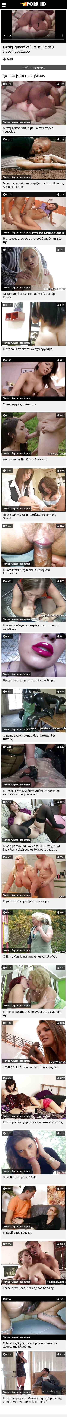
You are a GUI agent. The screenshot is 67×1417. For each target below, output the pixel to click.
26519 (10, 59)
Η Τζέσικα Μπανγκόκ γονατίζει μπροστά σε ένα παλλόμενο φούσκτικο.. (31, 792)
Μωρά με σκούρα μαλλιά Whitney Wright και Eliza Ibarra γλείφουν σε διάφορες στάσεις (31, 847)
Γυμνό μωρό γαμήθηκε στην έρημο (26, 901)
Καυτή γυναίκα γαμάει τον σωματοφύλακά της (33, 1122)
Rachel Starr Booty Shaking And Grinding (28, 1288)
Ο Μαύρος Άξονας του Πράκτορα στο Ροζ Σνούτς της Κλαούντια (30, 1344)
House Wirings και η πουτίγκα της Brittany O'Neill (29, 516)
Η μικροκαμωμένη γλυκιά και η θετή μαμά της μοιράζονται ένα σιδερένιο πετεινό (32, 1400)
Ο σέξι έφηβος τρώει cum (19, 404)
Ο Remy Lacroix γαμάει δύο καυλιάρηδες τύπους (29, 737)
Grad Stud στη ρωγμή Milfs (20, 1177)
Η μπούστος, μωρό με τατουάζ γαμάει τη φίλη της (32, 240)
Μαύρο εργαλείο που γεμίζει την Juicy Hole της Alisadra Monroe (33, 185)
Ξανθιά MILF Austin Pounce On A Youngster (30, 1067)
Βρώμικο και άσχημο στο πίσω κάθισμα (29, 680)
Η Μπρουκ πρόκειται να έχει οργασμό (27, 349)
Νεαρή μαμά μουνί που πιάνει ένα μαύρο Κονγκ (29, 295)
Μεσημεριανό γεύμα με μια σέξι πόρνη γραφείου (28, 129)
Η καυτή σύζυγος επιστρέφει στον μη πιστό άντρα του (31, 626)
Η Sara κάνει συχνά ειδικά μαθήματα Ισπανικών (26, 571)
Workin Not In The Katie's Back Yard (25, 459)
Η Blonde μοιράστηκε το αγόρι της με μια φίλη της (32, 1013)
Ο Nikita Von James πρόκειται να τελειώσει (30, 956)
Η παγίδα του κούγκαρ (17, 1232)
